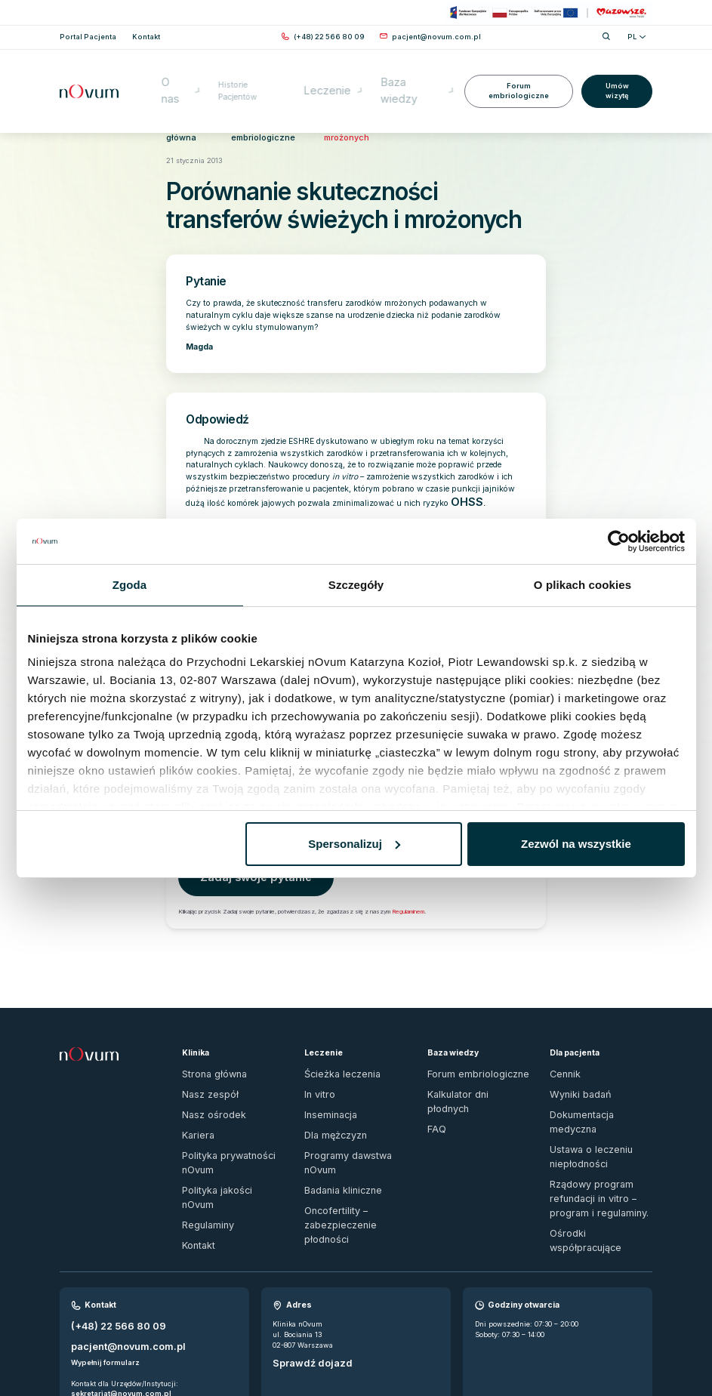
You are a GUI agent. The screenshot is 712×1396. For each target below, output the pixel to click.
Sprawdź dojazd (303, 1261)
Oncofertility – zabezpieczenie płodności (348, 1141)
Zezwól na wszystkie (576, 843)
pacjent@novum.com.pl (115, 1241)
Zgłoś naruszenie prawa (101, 1341)
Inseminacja (325, 1070)
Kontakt (194, 1152)
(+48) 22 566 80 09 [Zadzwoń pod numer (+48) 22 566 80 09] (107, 1226)
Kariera (194, 1087)
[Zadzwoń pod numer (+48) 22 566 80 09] (329, 37)
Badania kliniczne (334, 1119)
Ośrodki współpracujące (590, 1150)
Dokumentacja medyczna (592, 1070)
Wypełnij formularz (105, 1255)
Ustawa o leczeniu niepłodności (581, 1092)
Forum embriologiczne (516, 69)
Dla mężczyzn (328, 1087)
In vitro (316, 1054)
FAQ (433, 1070)
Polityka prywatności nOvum (230, 1103)
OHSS (462, 486)
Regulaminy (202, 1136)
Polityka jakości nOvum (221, 1119)
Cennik (561, 1038)
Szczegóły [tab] (356, 584)
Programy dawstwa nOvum (350, 1103)
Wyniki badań (573, 1054)
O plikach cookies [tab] (582, 584)
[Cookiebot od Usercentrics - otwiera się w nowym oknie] (619, 541)
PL (636, 36)
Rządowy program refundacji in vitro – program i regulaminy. (599, 1124)
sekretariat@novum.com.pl (121, 1286)
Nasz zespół (202, 1054)
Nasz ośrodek (205, 1070)
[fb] (630, 1346)
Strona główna (186, 124)
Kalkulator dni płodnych (467, 1054)
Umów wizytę (616, 69)
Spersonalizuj (354, 843)
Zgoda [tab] (130, 584)
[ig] (647, 1346)
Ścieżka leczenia (332, 1038)
